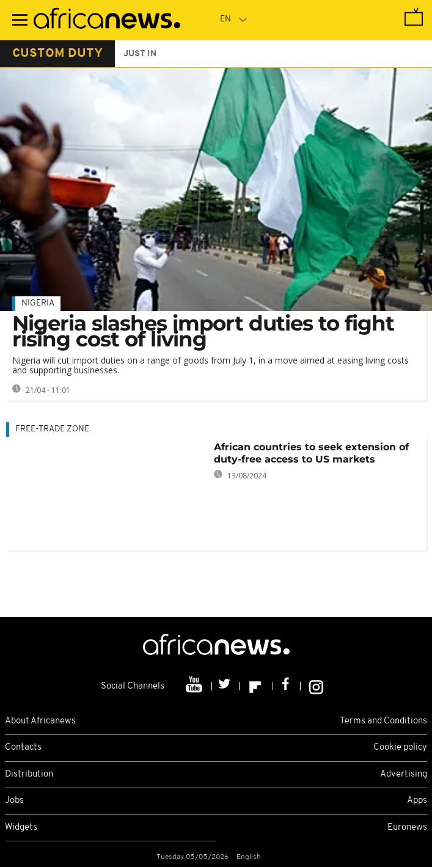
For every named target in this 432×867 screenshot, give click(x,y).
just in (139, 54)
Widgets (21, 827)
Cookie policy (400, 747)
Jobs (14, 800)
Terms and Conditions (383, 721)
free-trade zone (52, 429)
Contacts (23, 747)
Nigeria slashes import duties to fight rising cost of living (203, 331)
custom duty (57, 54)
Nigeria (37, 303)
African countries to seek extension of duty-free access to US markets (311, 453)
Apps (417, 800)
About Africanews (40, 721)
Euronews (407, 827)
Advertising (403, 774)
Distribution (29, 774)
